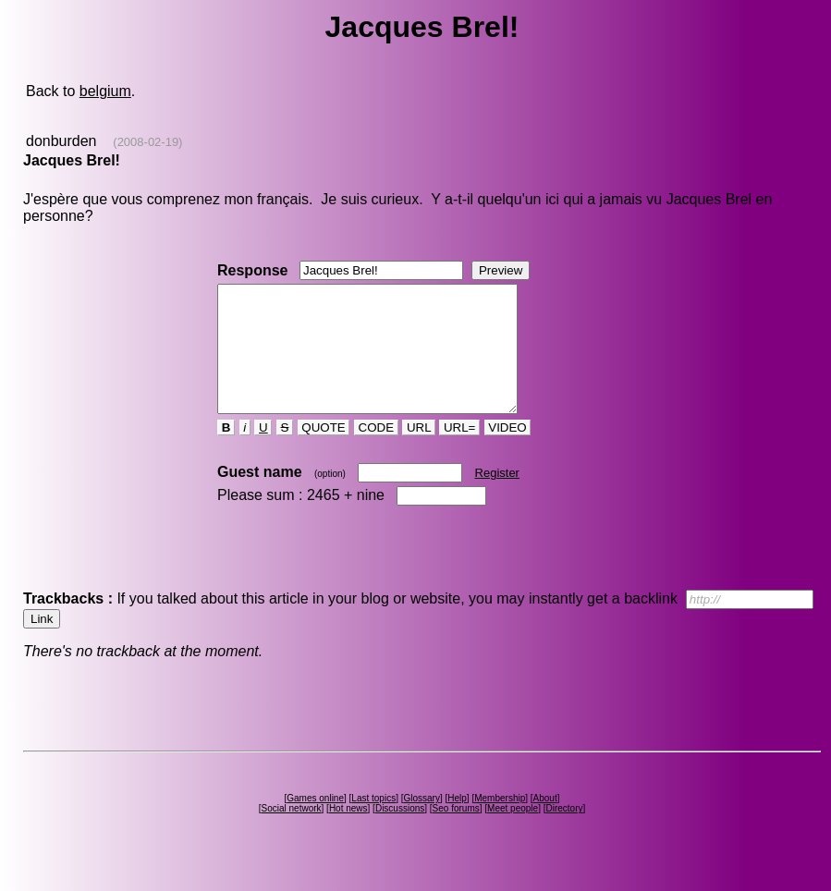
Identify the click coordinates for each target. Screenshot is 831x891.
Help (457, 823)
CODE (376, 452)
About (545, 823)
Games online (315, 823)
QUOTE (324, 452)
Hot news (348, 833)
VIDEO (508, 452)
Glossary (421, 823)
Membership (499, 823)
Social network (292, 833)
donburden (61, 141)
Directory (563, 833)
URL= (459, 452)
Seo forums (456, 833)
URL (418, 452)
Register (497, 498)
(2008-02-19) (147, 142)
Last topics (373, 823)
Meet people (512, 833)
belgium (105, 91)
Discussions (399, 833)
